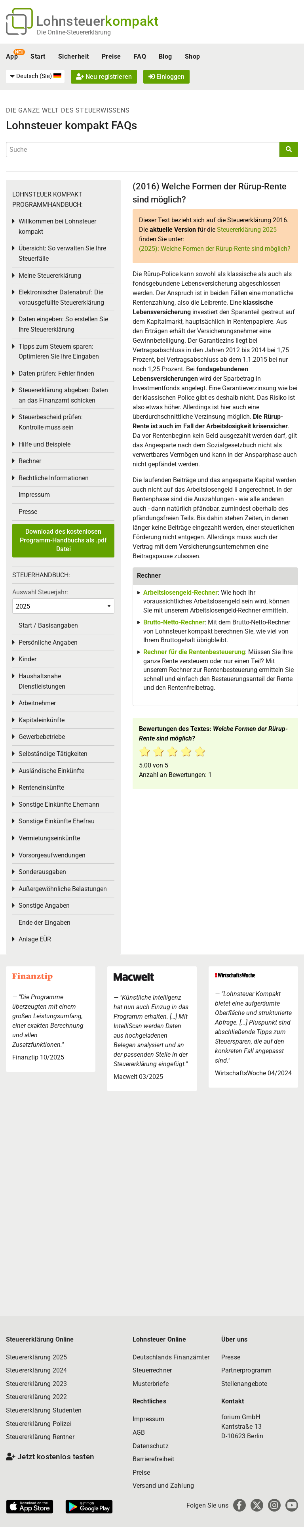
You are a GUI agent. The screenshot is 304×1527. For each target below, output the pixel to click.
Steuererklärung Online (40, 1339)
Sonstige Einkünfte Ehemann (59, 804)
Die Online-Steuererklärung (74, 32)
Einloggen (166, 76)
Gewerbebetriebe (42, 737)
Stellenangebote (244, 1384)
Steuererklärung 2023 (36, 1384)
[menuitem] (35, 76)
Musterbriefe (151, 1384)
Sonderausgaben (42, 872)
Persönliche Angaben (48, 642)
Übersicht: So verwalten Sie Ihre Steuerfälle (62, 253)
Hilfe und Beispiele (44, 444)
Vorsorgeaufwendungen (52, 855)
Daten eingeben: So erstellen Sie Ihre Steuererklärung (63, 324)
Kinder (27, 659)
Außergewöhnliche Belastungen (63, 889)
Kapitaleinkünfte (42, 720)
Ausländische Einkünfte (51, 771)
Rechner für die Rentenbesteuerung (194, 652)
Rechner (30, 461)
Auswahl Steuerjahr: (40, 592)
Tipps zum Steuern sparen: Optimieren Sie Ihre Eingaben (59, 352)
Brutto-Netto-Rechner (174, 622)
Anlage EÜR (35, 939)
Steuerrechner (152, 1370)
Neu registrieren (104, 76)
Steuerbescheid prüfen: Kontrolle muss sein (51, 422)
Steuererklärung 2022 (36, 1397)
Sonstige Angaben (44, 905)
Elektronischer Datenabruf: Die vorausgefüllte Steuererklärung (61, 297)
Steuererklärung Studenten (44, 1410)
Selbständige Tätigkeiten (53, 754)
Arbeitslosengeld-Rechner (180, 592)
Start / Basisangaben (48, 625)
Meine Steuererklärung (50, 275)
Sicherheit (73, 56)
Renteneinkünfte (41, 787)
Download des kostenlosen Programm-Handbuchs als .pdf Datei (63, 540)
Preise (111, 56)
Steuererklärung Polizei (39, 1424)
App (12, 56)
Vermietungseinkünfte (49, 838)
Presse (28, 511)
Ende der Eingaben (44, 922)
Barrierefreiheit (154, 1459)
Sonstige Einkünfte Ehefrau (57, 821)
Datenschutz (151, 1446)
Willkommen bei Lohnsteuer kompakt (57, 226)
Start (37, 56)
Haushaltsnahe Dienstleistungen (42, 681)
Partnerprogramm (246, 1370)
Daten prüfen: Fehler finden (56, 373)
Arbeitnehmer (37, 703)
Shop (192, 56)
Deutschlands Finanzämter (171, 1357)
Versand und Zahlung (163, 1485)
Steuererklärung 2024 (36, 1370)
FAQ (140, 56)
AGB (139, 1432)
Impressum (34, 494)
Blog (165, 56)
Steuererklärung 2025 (247, 229)
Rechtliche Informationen (54, 478)
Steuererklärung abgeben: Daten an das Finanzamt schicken (63, 395)
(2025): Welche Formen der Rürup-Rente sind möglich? (215, 248)
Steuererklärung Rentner (40, 1437)
